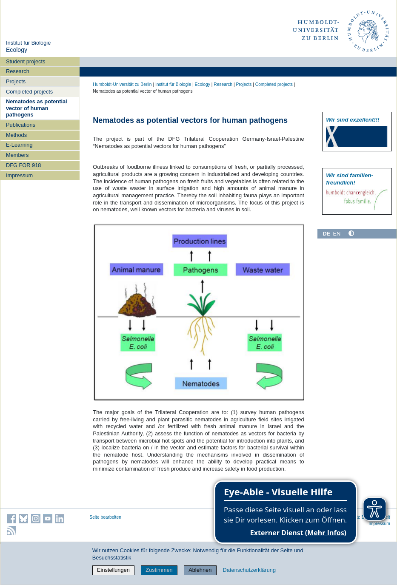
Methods (16, 135)
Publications (20, 125)
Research (17, 71)
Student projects (25, 61)
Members (17, 155)
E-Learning (19, 145)
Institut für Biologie (28, 43)
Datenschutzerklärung (249, 570)
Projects (16, 81)
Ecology (16, 49)
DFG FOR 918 (23, 165)
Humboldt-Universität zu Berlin (122, 84)
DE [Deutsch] (326, 233)
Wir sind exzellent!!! (352, 119)
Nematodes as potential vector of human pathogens (36, 108)
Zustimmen (159, 570)
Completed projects (29, 91)
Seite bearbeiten (105, 517)
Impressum (19, 175)
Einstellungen (113, 570)
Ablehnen (200, 570)
